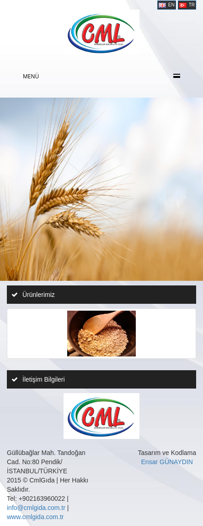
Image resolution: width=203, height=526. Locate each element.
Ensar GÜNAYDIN (167, 462)
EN (167, 5)
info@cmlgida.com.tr (36, 507)
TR (187, 5)
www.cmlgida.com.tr (35, 517)
